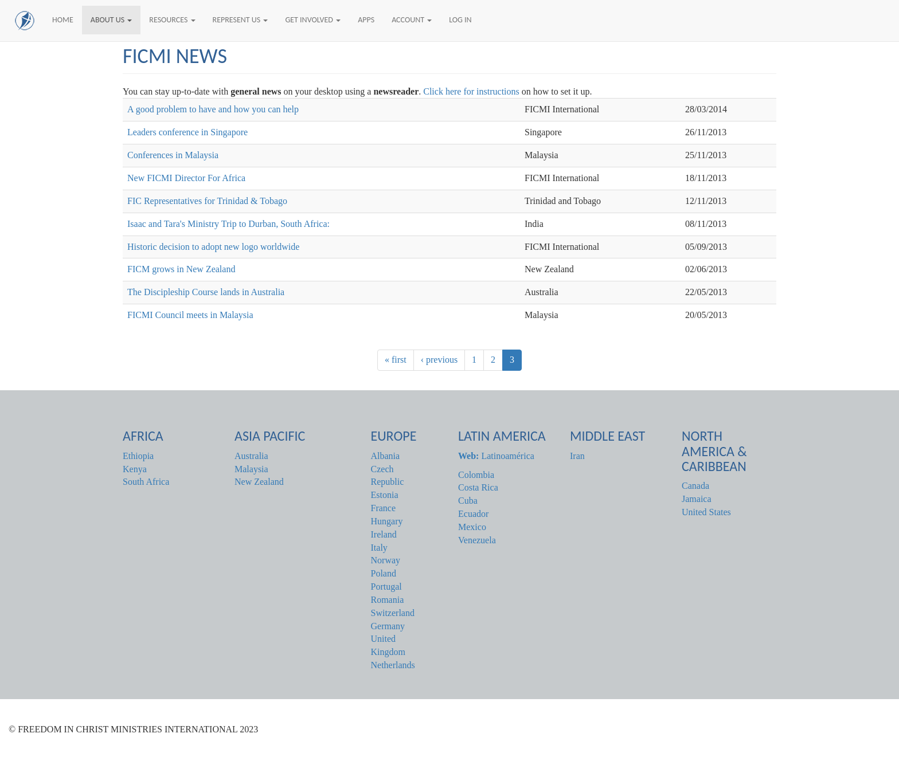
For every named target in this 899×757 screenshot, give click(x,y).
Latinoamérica (496, 456)
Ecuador (473, 514)
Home (62, 20)
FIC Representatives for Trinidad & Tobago (207, 201)
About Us (111, 20)
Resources (172, 20)
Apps (366, 20)
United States (706, 512)
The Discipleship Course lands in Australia (205, 292)
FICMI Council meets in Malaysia (190, 315)
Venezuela (477, 540)
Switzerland (393, 613)
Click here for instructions (472, 91)
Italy (379, 547)
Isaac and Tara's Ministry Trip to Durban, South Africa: (228, 224)
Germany (388, 626)
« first (395, 359)
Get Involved (313, 20)
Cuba (468, 500)
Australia (251, 456)
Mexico (472, 527)
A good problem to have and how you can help (213, 109)
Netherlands (393, 665)
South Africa (146, 482)
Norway (386, 560)
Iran (577, 456)
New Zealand (259, 482)
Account (412, 20)
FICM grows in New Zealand (181, 269)
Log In (460, 20)
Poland (383, 573)
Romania (387, 600)
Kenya (135, 469)
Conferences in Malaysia (172, 155)
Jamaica (697, 499)
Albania (385, 456)
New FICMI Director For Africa (186, 178)
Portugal (386, 586)
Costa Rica (478, 487)
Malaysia (251, 469)
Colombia (476, 475)
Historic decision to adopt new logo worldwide (213, 247)
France (383, 508)
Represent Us (240, 20)
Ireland (384, 534)
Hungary (387, 521)
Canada (695, 486)
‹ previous (439, 359)
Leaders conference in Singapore (187, 132)
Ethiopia (138, 456)
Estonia (384, 495)
